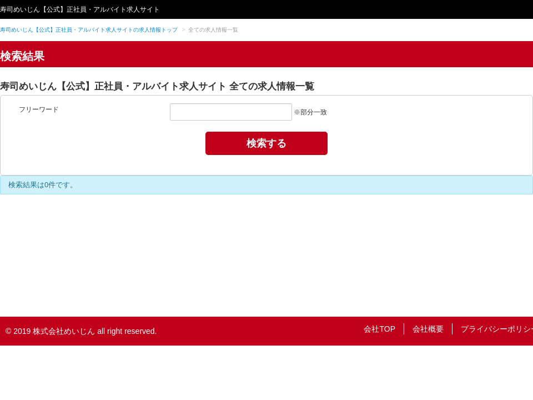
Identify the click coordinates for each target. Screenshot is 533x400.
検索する (266, 143)
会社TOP (379, 328)
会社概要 (428, 328)
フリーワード (39, 109)
